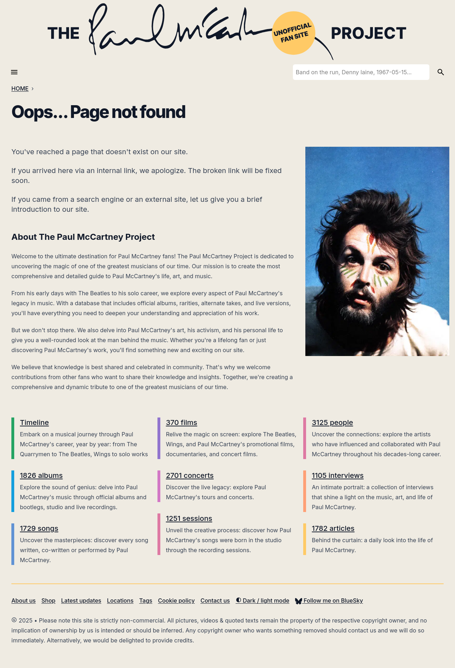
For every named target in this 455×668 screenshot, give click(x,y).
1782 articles (333, 528)
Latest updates (81, 600)
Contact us (215, 600)
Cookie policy (176, 600)
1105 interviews (338, 475)
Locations (120, 600)
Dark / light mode (262, 600)
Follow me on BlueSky (329, 600)
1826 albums (41, 475)
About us (23, 600)
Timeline (34, 422)
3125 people (332, 422)
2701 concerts (190, 475)
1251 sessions (189, 518)
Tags (145, 600)
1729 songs (39, 528)
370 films (181, 422)
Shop (48, 600)
